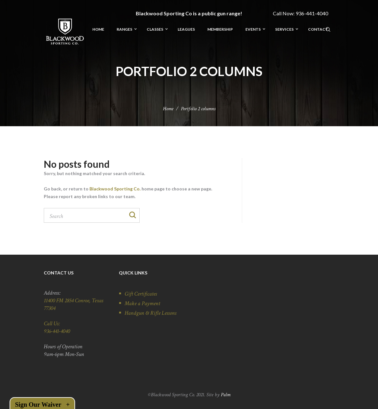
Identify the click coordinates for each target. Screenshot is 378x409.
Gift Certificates (141, 294)
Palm (225, 394)
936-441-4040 (312, 13)
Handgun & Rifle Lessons (150, 313)
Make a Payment (142, 303)
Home (168, 108)
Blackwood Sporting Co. (115, 188)
